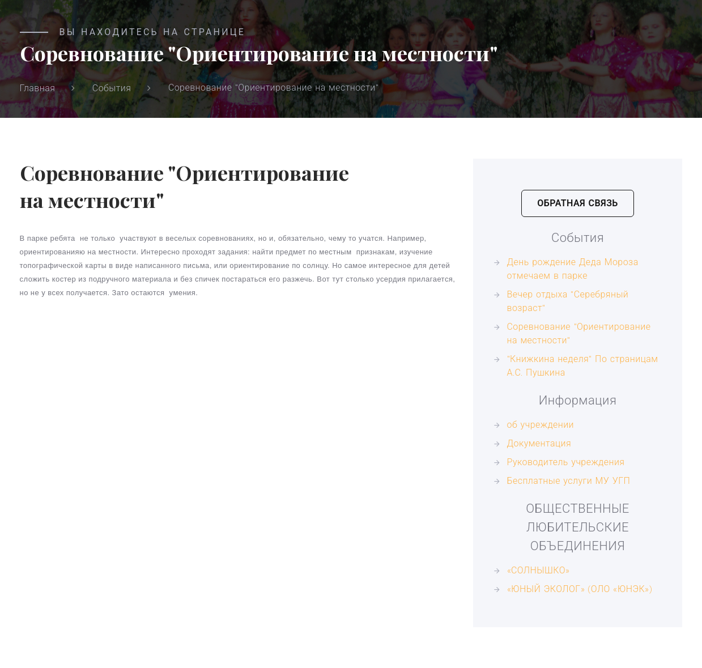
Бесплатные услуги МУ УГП (569, 480)
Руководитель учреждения (566, 462)
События (111, 88)
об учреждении (541, 424)
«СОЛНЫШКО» (538, 570)
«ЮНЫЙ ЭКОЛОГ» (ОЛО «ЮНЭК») (580, 589)
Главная (38, 88)
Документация (539, 443)
